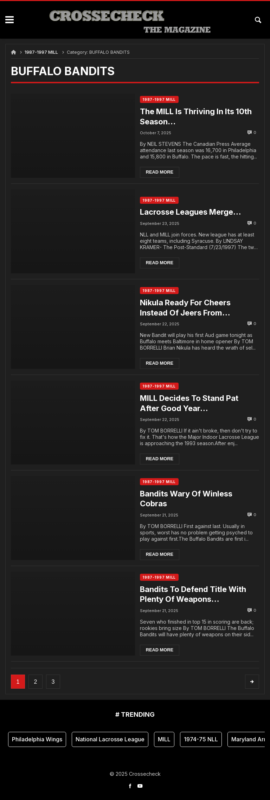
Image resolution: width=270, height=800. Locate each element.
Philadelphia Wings (37, 739)
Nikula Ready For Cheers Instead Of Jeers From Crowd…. (187, 308)
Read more (162, 172)
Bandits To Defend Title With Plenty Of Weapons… (195, 594)
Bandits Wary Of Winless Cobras (188, 498)
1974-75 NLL (201, 739)
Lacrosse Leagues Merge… (193, 211)
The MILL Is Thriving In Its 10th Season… (198, 116)
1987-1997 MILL (41, 52)
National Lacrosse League (110, 739)
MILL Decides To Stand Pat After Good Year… (191, 403)
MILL (164, 739)
